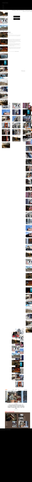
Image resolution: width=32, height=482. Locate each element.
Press (3, 10)
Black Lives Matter (17, 51)
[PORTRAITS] (16, 16)
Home (3, 5)
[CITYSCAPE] (16, 19)
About (3, 12)
